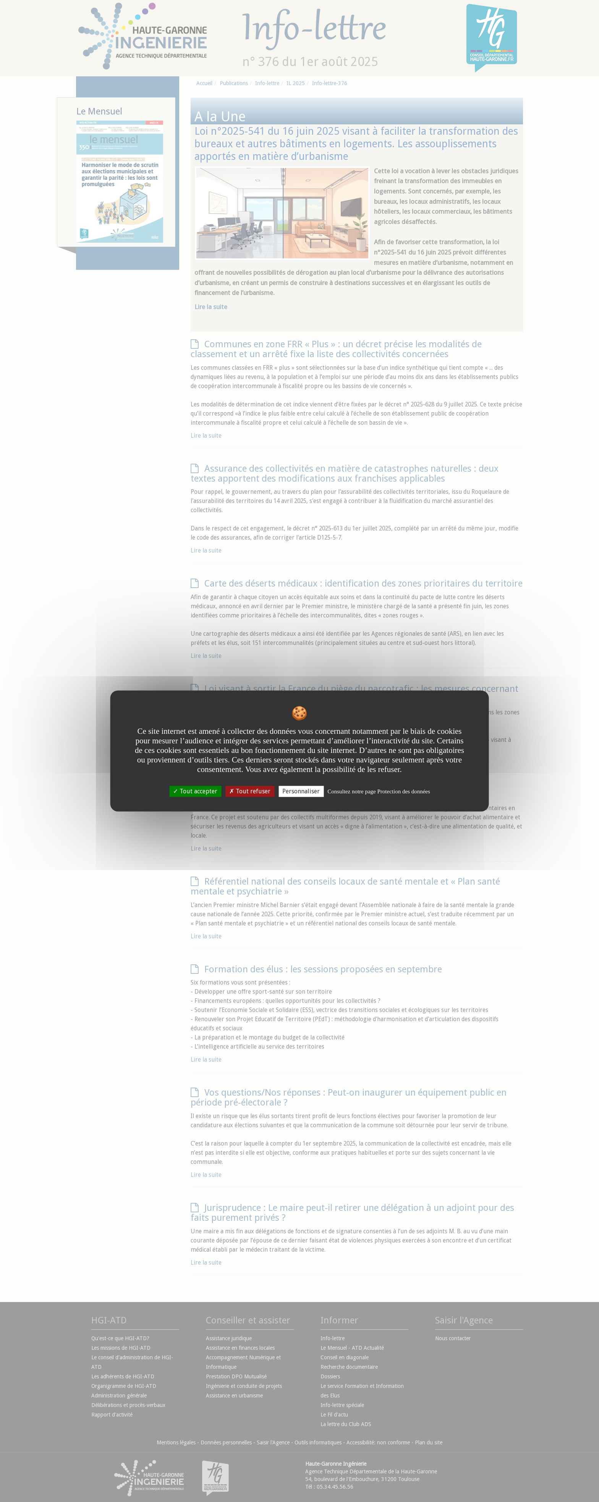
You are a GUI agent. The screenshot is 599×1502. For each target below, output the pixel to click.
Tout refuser (249, 791)
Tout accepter (195, 791)
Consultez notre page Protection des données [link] (378, 791)
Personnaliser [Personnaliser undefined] (301, 791)
